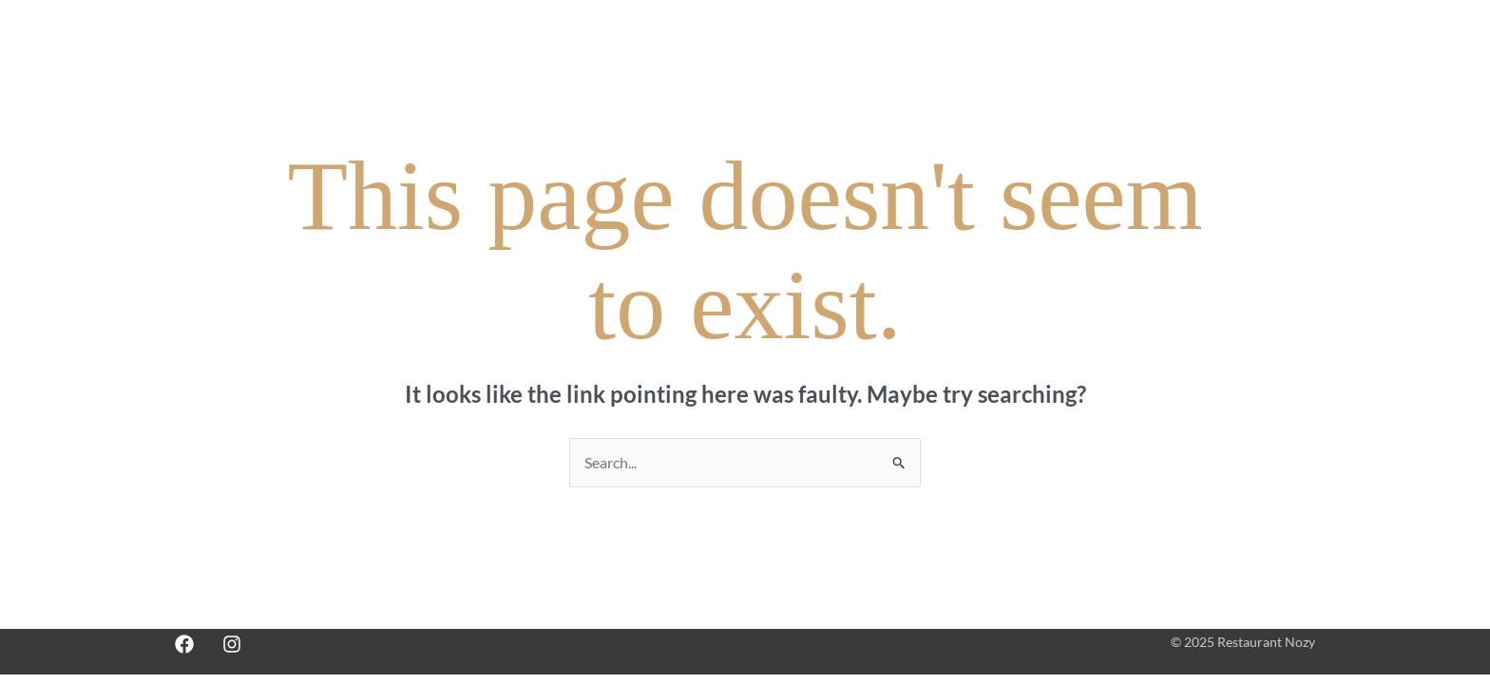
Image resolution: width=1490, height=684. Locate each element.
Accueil (760, 49)
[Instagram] (231, 644)
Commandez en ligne (1146, 49)
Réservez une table (987, 49)
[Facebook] (184, 644)
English (1279, 49)
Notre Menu (854, 49)
